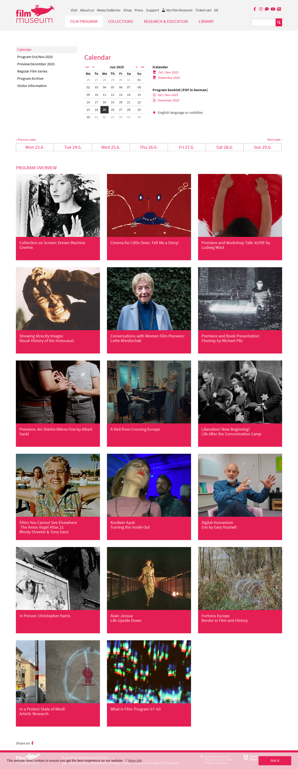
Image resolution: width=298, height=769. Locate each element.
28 (104, 80)
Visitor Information (32, 85)
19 (112, 102)
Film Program (83, 21)
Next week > (274, 140)
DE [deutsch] (216, 10)
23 (88, 109)
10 (96, 95)
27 (96, 80)
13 (120, 95)
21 (128, 102)
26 (88, 80)
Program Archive (30, 78)
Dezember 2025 (166, 78)
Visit (74, 10)
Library (206, 21)
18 (104, 102)
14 (128, 95)
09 (88, 95)
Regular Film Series (32, 71)
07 (128, 87)
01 (139, 80)
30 (120, 80)
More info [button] (135, 760)
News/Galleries (109, 10)
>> (142, 67)
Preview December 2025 (36, 64)
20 (120, 102)
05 (112, 87)
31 (128, 80)
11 (104, 95)
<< (87, 67)
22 (139, 102)
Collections (120, 21)
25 (104, 109)
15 (139, 95)
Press (139, 10)
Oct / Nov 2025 (165, 72)
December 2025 (166, 100)
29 (112, 80)
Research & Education (166, 21)
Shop (127, 10)
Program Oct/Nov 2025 (35, 56)
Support (152, 10)
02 (88, 87)
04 (104, 87)
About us (87, 10)
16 (88, 102)
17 (96, 102)
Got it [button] (274, 760)
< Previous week (26, 140)
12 (112, 95)
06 (120, 87)
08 (139, 87)
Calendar (24, 49)
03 (96, 87)
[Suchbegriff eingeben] (263, 22)
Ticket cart (203, 10)
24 (96, 109)
